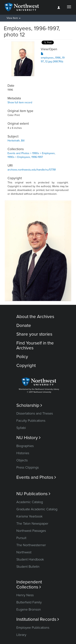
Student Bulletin (28, 566)
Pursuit (21, 538)
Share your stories (34, 334)
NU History (28, 437)
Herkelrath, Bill (16, 140)
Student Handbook (30, 559)
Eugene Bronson (28, 609)
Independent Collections (29, 584)
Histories (22, 453)
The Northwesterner (31, 545)
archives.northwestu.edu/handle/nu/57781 (32, 169)
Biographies (25, 446)
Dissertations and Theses (34, 413)
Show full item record (20, 102)
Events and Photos (36, 477)
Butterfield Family (29, 602)
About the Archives (35, 316)
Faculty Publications (30, 421)
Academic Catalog (29, 502)
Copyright (26, 365)
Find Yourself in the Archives (35, 345)
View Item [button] (14, 18)
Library (21, 635)
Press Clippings (27, 467)
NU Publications (33, 494)
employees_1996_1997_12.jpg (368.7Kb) (53, 57)
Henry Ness (25, 595)
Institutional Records (37, 619)
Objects (22, 460)
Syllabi (21, 428)
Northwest (23, 552)
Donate (23, 325)
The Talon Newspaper (32, 523)
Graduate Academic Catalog (36, 509)
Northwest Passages (31, 531)
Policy (22, 356)
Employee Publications (32, 627)
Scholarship (29, 405)
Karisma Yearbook (29, 516)
